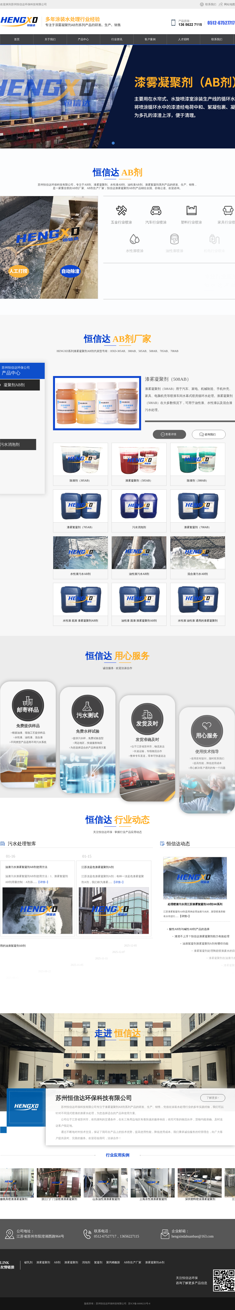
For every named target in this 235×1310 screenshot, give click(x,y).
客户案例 (150, 39)
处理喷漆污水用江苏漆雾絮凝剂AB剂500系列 (195, 961)
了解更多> (212, 1150)
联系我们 (210, 4)
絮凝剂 (98, 1262)
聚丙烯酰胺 (113, 1262)
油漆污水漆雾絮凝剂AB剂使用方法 (26, 945)
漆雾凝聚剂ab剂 (154, 1262)
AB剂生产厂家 (132, 1262)
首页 (17, 39)
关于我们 (50, 39)
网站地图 (229, 4)
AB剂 (57, 1262)
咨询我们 (210, 669)
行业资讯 (116, 39)
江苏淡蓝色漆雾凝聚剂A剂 (97, 945)
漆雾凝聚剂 (43, 1262)
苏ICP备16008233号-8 (139, 1303)
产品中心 (83, 39)
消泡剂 (86, 1262)
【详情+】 (43, 960)
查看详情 (170, 669)
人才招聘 (183, 39)
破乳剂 (28, 1262)
